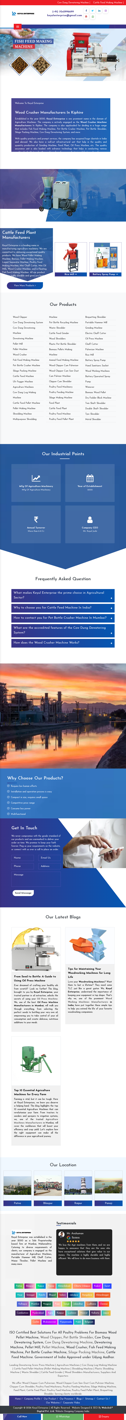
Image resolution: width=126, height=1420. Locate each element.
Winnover (89, 387)
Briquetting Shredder (95, 317)
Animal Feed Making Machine (63, 360)
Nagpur (47, 1304)
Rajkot (97, 1286)
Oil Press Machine (94, 339)
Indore (62, 1295)
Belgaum (89, 1322)
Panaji (108, 1203)
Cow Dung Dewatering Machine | (73, 3)
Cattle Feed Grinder (59, 333)
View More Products (25, 285)
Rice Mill (71, 274)
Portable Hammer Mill (96, 323)
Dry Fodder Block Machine (98, 398)
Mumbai (35, 1304)
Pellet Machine (20, 349)
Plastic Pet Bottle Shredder (62, 344)
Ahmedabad (64, 1286)
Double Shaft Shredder (96, 409)
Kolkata (95, 1313)
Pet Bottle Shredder (77, 1337)
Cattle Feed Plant (58, 408)
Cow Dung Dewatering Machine (68, 1342)
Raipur (78, 1203)
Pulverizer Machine (94, 349)
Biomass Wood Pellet (95, 392)
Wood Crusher (20, 355)
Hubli (78, 1322)
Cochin (36, 1322)
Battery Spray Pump (105, 274)
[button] (9, 54)
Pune (57, 1304)
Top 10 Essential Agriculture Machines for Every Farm (32, 1092)
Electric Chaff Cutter (95, 333)
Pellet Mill (18, 344)
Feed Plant (54, 403)
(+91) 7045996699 (63, 11)
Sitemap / (90, 1399)
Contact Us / (103, 1399)
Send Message (23, 893)
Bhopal (52, 1295)
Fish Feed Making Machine (26, 360)
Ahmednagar (102, 1295)
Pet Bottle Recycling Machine (63, 323)
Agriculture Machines (23, 387)
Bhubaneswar (49, 1322)
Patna (17, 1203)
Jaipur (106, 1313)
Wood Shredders (57, 339)
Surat (107, 1286)
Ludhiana (91, 1304)
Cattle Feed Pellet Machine (26, 403)
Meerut (84, 1313)
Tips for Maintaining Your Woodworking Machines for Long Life (89, 973)
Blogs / (79, 1399)
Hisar (19, 1295)
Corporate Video (71, 1403)
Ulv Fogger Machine (23, 382)
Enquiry (104, 1417)
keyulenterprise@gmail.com (64, 15)
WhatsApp (63, 1417)
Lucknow (72, 1313)
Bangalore (87, 1295)
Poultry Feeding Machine (61, 392)
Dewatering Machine (23, 339)
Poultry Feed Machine (60, 414)
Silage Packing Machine (24, 371)
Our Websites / (53, 1403)
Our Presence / (67, 1399)
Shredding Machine (22, 414)
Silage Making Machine (60, 398)
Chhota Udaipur (82, 1286)
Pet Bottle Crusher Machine (26, 366)
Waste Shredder (57, 328)
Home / (18, 1399)
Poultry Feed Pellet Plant (61, 419)
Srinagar (30, 1295)
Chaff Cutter (91, 344)
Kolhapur (22, 1304)
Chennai (104, 1304)
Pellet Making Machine (24, 408)
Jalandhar (78, 1304)
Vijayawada (66, 1322)
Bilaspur (48, 1203)
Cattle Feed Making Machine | (108, 3)
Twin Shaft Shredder (95, 403)
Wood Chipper (20, 317)
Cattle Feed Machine (23, 376)
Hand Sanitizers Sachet (97, 366)
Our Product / (51, 1399)
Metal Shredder (93, 419)
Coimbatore (22, 1313)
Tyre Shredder (92, 414)
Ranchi (42, 1295)
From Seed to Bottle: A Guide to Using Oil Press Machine (35, 978)
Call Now (22, 1417)
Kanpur (60, 1313)
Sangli (66, 1304)
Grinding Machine (93, 328)
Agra (50, 1313)
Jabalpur (74, 1295)
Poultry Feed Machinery (60, 387)
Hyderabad (38, 1313)
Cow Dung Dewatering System (28, 323)
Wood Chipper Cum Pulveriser (63, 366)
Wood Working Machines (97, 371)
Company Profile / (33, 1399)
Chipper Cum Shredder (60, 382)
